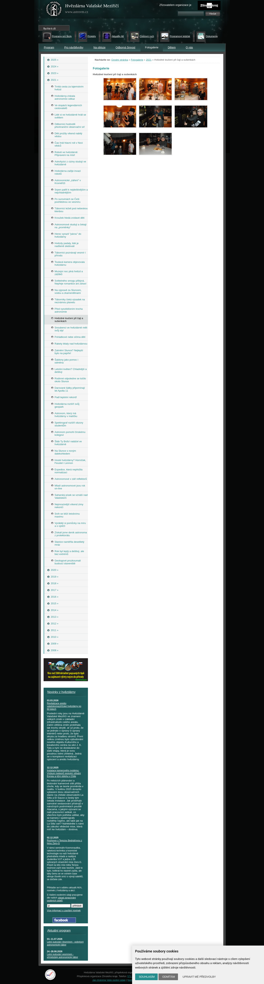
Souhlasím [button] (147, 976)
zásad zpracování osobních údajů (61, 899)
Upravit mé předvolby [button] (199, 976)
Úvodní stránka (119, 59)
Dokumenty (212, 36)
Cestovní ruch (147, 36)
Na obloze (99, 47)
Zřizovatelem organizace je (175, 5)
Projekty (92, 36)
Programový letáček (180, 36)
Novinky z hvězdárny (61, 692)
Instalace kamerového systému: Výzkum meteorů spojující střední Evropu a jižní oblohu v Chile (64, 773)
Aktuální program (59, 930)
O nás (189, 47)
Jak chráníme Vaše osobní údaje (109, 980)
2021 (149, 59)
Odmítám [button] (168, 976)
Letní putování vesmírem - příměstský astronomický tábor (62, 956)
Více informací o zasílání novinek (64, 910)
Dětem (172, 47)
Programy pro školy (62, 36)
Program (49, 47)
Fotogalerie (137, 59)
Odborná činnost (125, 47)
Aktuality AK (118, 36)
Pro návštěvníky (73, 47)
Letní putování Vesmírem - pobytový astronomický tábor (65, 943)
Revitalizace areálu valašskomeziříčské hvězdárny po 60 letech (64, 706)
